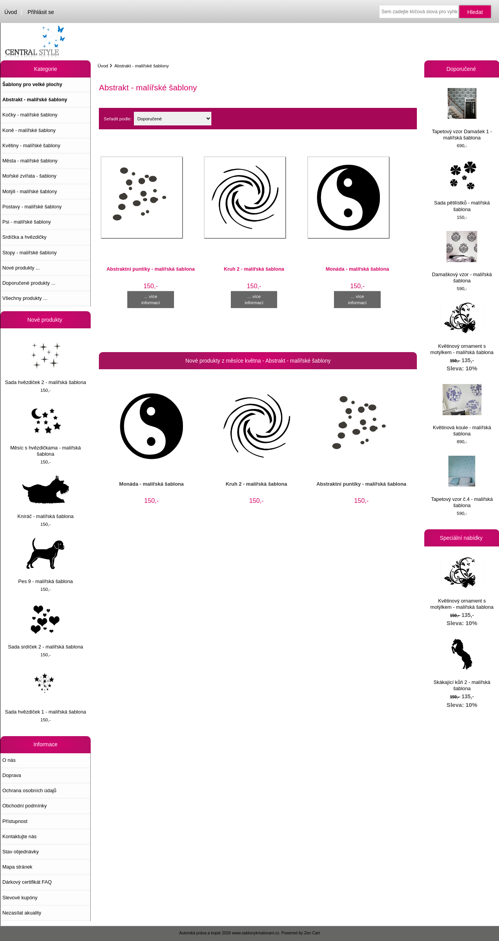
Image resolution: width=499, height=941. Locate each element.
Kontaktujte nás (19, 836)
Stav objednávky (20, 852)
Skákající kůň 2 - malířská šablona (462, 665)
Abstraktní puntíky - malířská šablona (151, 269)
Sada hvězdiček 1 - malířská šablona (45, 691)
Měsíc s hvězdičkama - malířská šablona (45, 430)
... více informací (150, 299)
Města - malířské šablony (30, 161)
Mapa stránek (17, 867)
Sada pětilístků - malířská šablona (462, 185)
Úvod (10, 12)
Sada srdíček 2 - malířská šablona (45, 626)
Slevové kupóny (19, 897)
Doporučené (462, 69)
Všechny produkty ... (24, 298)
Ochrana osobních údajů (29, 790)
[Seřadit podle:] (172, 118)
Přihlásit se (41, 12)
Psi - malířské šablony (26, 222)
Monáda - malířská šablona (357, 269)
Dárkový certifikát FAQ (27, 882)
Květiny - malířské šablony (31, 145)
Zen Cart (312, 933)
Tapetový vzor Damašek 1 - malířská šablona (462, 114)
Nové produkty (45, 320)
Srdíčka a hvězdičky (24, 237)
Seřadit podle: (118, 118)
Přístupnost (15, 821)
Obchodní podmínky (24, 806)
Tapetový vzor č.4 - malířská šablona (462, 482)
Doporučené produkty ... (28, 283)
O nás (9, 760)
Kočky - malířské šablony (30, 115)
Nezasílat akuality (21, 913)
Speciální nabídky (462, 538)
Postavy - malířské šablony (31, 207)
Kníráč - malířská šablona (46, 497)
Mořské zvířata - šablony (29, 176)
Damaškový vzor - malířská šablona (462, 257)
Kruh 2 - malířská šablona (254, 269)
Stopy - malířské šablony (29, 253)
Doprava (11, 775)
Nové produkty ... (21, 268)
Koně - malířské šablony (29, 130)
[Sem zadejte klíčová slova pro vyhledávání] (419, 11)
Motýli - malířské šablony (29, 191)
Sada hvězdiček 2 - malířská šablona (45, 362)
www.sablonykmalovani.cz (255, 933)
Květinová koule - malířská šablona (462, 410)
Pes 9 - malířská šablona (45, 561)
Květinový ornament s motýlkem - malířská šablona (462, 328)
